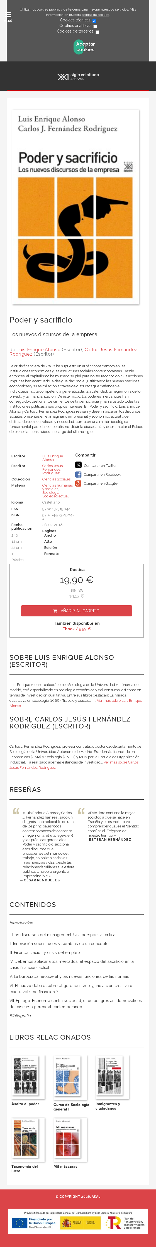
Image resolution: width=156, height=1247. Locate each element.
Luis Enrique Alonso (38, 349)
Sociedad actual (55, 496)
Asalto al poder (25, 1104)
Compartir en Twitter (96, 465)
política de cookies (95, 15)
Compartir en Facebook (98, 474)
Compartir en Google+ (96, 483)
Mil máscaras (65, 1166)
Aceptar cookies (80, 46)
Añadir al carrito (80, 611)
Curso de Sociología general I (71, 1106)
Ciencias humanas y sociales (57, 487)
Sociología (50, 492)
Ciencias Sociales (56, 479)
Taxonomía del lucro (24, 1168)
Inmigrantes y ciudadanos (108, 1106)
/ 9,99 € (76, 629)
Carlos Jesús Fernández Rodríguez (52, 469)
